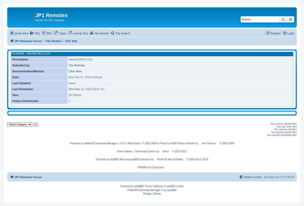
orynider (171, 190)
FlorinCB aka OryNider (170, 159)
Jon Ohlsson (208, 143)
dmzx (166, 151)
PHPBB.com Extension (151, 167)
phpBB (138, 186)
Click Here (75, 71)
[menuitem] (34, 33)
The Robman (77, 65)
